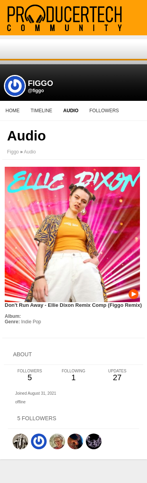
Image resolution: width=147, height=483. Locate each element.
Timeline (41, 110)
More (73, 110)
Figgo (13, 152)
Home (12, 110)
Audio (30, 152)
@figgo (36, 90)
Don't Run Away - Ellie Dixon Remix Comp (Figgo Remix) (73, 305)
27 (117, 375)
